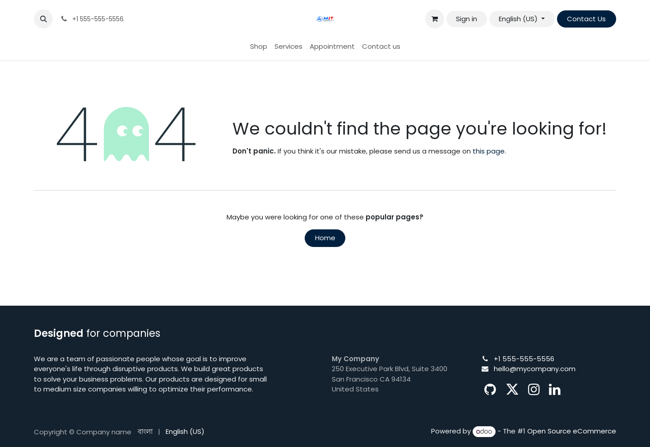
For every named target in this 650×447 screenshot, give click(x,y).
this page (489, 151)
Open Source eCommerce (571, 431)
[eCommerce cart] (434, 18)
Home (325, 237)
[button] (43, 18)
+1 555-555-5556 (524, 358)
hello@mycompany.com (535, 368)
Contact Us (586, 18)
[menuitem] (258, 47)
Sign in (466, 18)
